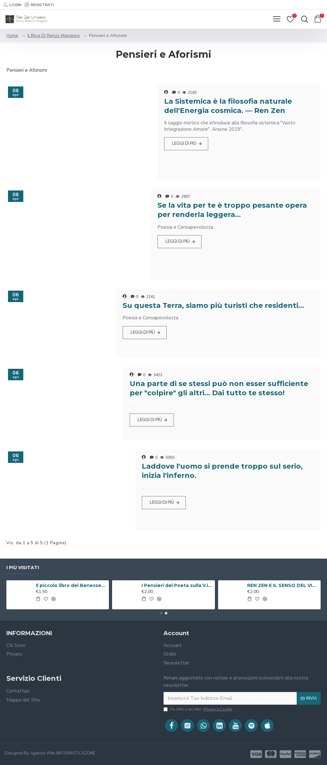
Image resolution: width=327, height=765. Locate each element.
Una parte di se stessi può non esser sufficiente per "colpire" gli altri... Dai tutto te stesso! (219, 388)
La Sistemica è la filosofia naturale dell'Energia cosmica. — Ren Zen (228, 106)
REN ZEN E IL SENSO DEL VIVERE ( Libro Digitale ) (282, 585)
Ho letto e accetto (198, 709)
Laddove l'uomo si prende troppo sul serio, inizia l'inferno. (222, 471)
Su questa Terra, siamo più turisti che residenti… (213, 305)
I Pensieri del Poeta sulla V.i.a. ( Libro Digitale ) (176, 585)
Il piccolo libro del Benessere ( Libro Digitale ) (71, 585)
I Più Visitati (22, 567)
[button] (161, 613)
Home (12, 36)
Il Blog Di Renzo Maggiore (53, 36)
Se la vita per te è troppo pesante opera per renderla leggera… (232, 210)
